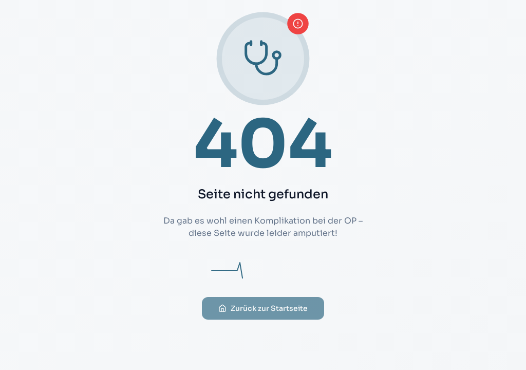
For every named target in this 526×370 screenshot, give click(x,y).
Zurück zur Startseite (263, 314)
